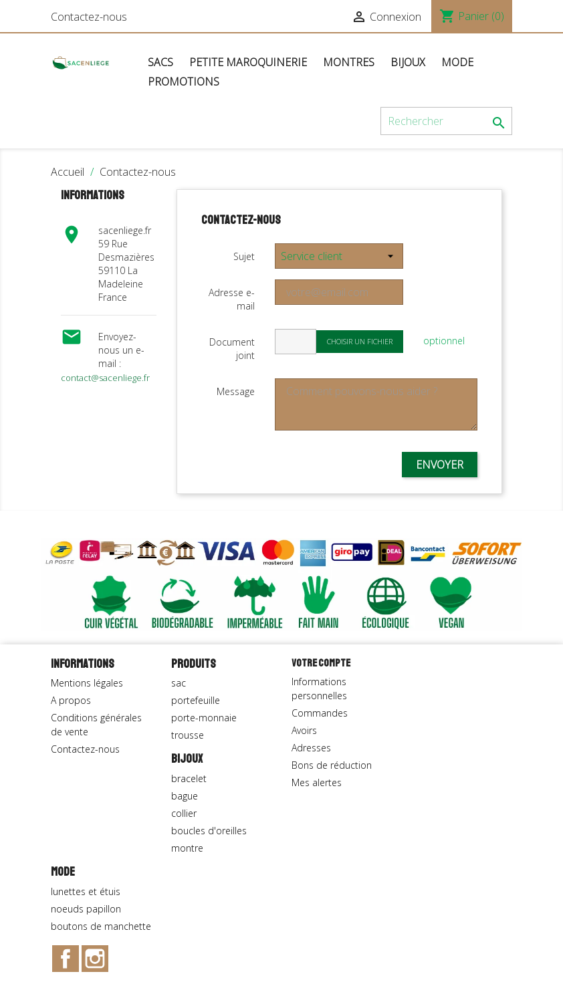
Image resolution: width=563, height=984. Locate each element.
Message (236, 391)
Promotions (183, 81)
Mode (457, 62)
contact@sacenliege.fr (105, 378)
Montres (348, 62)
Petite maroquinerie (248, 62)
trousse (187, 735)
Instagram (95, 958)
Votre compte (321, 663)
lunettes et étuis (85, 891)
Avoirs (304, 730)
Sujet (244, 256)
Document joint (232, 349)
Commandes (320, 713)
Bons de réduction (332, 765)
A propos (71, 700)
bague (184, 795)
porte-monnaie (204, 717)
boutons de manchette (101, 926)
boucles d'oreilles (209, 830)
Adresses (311, 747)
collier (184, 813)
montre (187, 848)
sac (178, 682)
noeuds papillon (86, 908)
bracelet (189, 778)
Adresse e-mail (232, 299)
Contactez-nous (89, 16)
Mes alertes (317, 782)
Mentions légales (87, 682)
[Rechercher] (446, 121)
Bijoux (407, 62)
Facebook (65, 958)
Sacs (160, 62)
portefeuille (195, 700)
